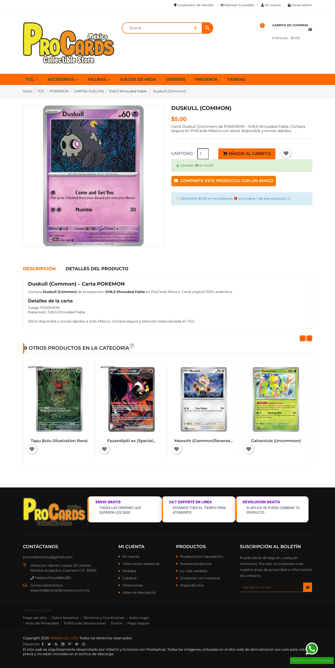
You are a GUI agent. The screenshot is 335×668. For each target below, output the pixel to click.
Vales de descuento (139, 593)
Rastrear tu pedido (237, 5)
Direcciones (132, 586)
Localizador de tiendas (193, 5)
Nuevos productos (195, 564)
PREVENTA (206, 79)
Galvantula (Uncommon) (276, 441)
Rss (56, 644)
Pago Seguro (138, 623)
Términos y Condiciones (103, 617)
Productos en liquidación (201, 557)
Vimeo (76, 644)
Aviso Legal (139, 617)
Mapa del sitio (192, 586)
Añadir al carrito (247, 153)
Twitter (49, 644)
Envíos (116, 623)
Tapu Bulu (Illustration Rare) (59, 441)
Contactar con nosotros (200, 578)
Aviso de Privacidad (42, 623)
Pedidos (129, 571)
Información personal (140, 564)
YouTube (62, 644)
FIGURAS (97, 79)
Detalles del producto (97, 269)
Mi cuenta (131, 546)
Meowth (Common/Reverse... (203, 441)
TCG (30, 79)
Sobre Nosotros (65, 617)
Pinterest (69, 644)
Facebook (43, 644)
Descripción (39, 269)
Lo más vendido (193, 571)
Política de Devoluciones (85, 623)
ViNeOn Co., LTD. (64, 638)
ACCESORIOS (61, 79)
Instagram (83, 644)
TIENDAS (236, 79)
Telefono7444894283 (50, 578)
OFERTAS (175, 79)
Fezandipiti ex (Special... (131, 441)
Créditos (129, 578)
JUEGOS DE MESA (138, 79)
